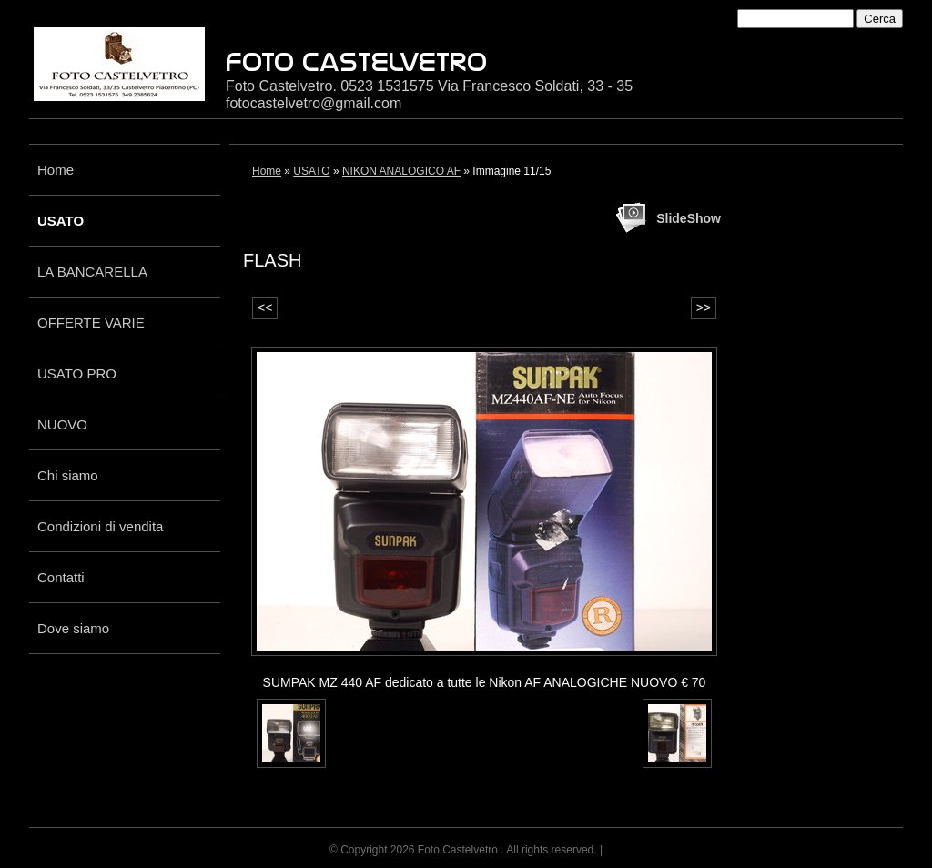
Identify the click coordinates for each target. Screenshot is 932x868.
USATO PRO (76, 373)
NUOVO (62, 424)
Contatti (61, 577)
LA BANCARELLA (92, 271)
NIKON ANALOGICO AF (401, 171)
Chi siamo (67, 475)
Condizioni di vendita (100, 526)
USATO (60, 220)
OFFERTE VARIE (91, 322)
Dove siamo (73, 628)
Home (55, 169)
